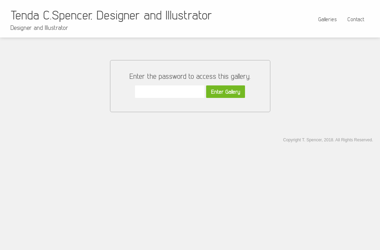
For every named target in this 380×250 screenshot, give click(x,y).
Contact (355, 19)
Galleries (327, 19)
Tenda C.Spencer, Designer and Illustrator (111, 15)
